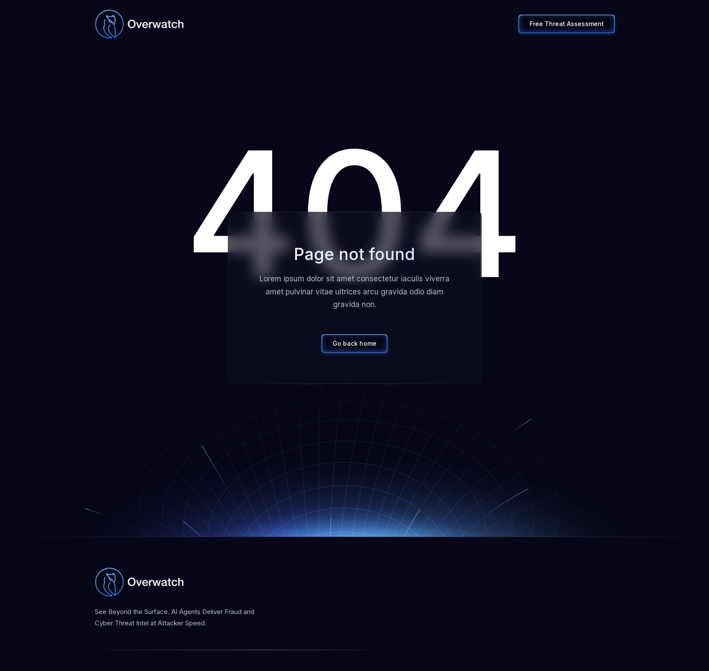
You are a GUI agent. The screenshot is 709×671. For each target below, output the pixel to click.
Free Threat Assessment (566, 23)
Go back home (354, 343)
